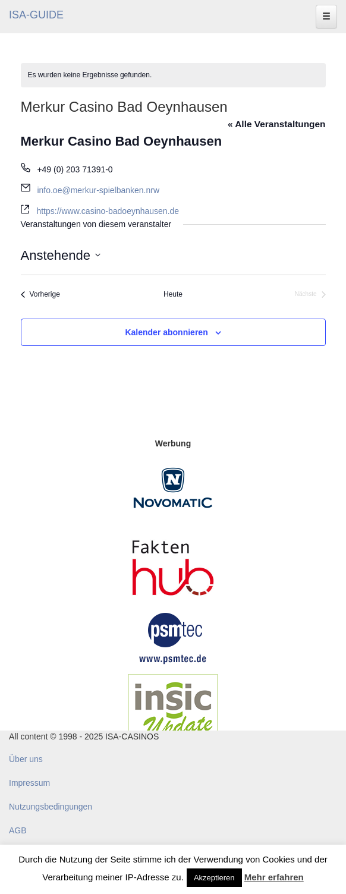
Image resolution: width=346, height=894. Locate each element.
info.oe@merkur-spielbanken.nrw (98, 190)
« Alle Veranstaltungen (277, 124)
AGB (18, 830)
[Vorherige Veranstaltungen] (40, 294)
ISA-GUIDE (36, 15)
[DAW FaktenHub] (173, 564)
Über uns (26, 759)
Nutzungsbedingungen (50, 806)
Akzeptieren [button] (214, 877)
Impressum (29, 783)
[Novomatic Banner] (173, 487)
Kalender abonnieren (166, 332)
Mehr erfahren (274, 877)
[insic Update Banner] (173, 709)
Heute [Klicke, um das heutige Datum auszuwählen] (173, 294)
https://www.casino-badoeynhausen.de (107, 211)
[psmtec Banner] (173, 636)
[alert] (173, 75)
